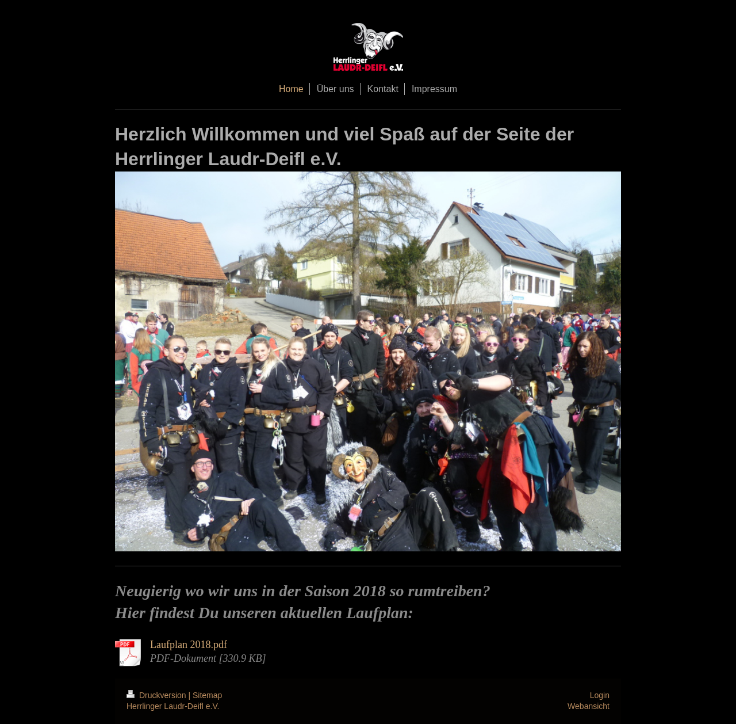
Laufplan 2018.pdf (188, 644)
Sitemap (207, 695)
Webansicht (589, 706)
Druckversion (157, 695)
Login (600, 695)
